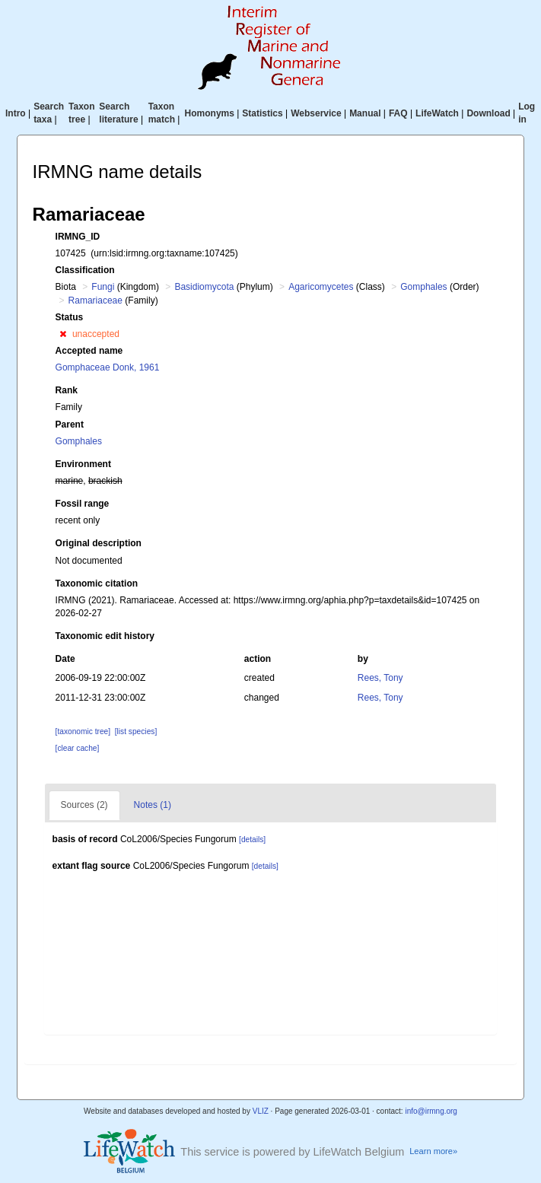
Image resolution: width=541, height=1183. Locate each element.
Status (70, 317)
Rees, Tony (380, 678)
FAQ (398, 113)
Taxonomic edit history (105, 636)
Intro (15, 113)
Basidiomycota (204, 286)
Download (488, 113)
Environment (83, 464)
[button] (63, 334)
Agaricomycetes (320, 286)
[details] (252, 839)
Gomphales (423, 286)
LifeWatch (437, 113)
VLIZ (261, 1111)
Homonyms (209, 113)
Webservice (316, 113)
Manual (364, 113)
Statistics (262, 113)
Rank (67, 390)
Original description (99, 543)
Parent (70, 424)
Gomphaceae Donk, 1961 (108, 367)
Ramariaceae (95, 300)
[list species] (136, 731)
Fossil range (83, 503)
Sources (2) (84, 805)
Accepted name (89, 350)
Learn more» (433, 1151)
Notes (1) (152, 805)
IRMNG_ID (78, 236)
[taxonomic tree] (83, 731)
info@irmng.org (431, 1111)
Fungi (102, 286)
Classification (85, 270)
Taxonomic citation (97, 583)
